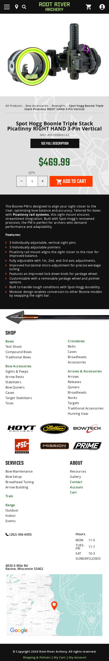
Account (76, 483)
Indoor (10, 511)
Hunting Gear (78, 411)
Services (14, 460)
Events (10, 517)
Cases (9, 391)
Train (9, 492)
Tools (9, 401)
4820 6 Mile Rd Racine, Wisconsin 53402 (24, 563)
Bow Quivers (15, 386)
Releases (74, 380)
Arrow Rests (14, 375)
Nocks (72, 396)
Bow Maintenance (19, 468)
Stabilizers (13, 380)
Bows (9, 341)
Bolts (72, 346)
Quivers (74, 385)
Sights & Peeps (17, 370)
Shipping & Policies (37, 653)
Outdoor (12, 506)
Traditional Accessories (86, 406)
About (76, 460)
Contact (76, 478)
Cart (73, 488)
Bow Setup (13, 473)
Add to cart (71, 181)
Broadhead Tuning (19, 478)
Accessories (77, 361)
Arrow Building (16, 483)
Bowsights (59, 106)
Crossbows (76, 341)
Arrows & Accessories (85, 370)
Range (10, 501)
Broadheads (77, 356)
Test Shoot (13, 346)
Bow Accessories (37, 106)
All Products (13, 106)
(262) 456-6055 (18, 530)
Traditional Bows (18, 356)
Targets (73, 401)
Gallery (75, 473)
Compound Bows (18, 351)
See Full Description (55, 143)
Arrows (73, 375)
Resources (78, 468)
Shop (10, 333)
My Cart (59, 653)
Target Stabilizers (18, 396)
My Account (77, 653)
